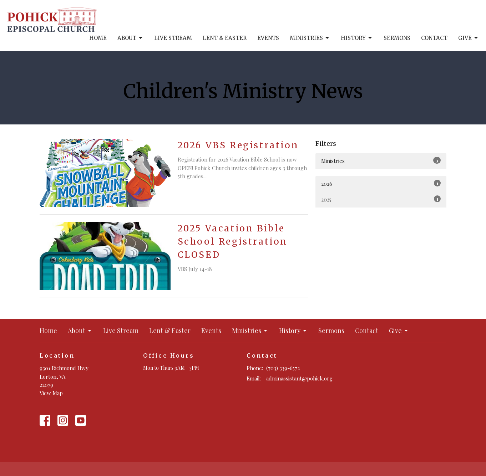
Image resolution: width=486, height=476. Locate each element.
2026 (381, 183)
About (130, 38)
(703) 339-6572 (283, 368)
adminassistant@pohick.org (299, 378)
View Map (51, 392)
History (357, 38)
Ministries (310, 38)
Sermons (397, 38)
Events (268, 38)
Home (98, 38)
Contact (434, 38)
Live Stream (173, 38)
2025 (381, 199)
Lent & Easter (225, 38)
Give (468, 38)
